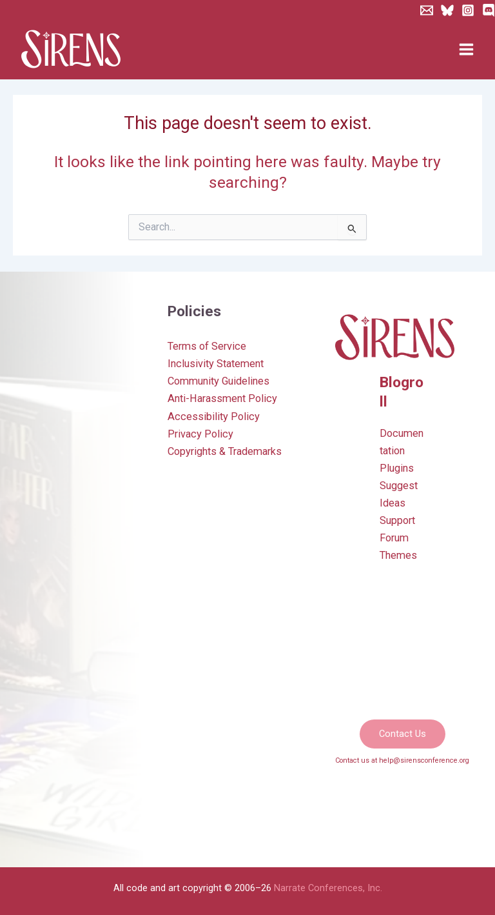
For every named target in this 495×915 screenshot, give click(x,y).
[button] (402, 734)
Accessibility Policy (214, 416)
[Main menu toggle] (466, 50)
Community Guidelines (218, 381)
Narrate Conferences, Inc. (328, 888)
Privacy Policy (200, 434)
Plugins (397, 468)
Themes (398, 555)
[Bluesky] (447, 10)
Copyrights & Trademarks (225, 451)
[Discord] (488, 10)
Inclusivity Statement (216, 363)
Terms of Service (207, 346)
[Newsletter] (426, 10)
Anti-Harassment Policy (222, 398)
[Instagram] (467, 10)
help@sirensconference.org (424, 760)
